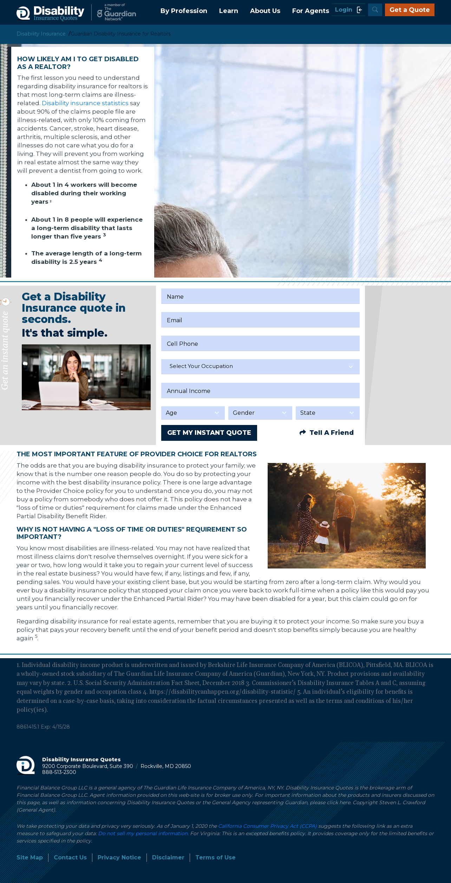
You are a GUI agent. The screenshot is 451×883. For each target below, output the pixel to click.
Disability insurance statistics (86, 103)
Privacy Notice (119, 857)
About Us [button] (265, 11)
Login (348, 9)
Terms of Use (215, 857)
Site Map (30, 857)
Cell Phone (182, 344)
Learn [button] (228, 11)
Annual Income (188, 391)
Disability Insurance (41, 34)
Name (175, 296)
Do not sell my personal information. (143, 833)
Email (174, 320)
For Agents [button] (310, 11)
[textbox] (260, 366)
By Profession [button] (184, 11)
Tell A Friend (327, 433)
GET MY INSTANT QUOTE (209, 433)
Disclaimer (168, 857)
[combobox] (260, 366)
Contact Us (70, 857)
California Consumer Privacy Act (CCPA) (267, 826)
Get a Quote (410, 10)
